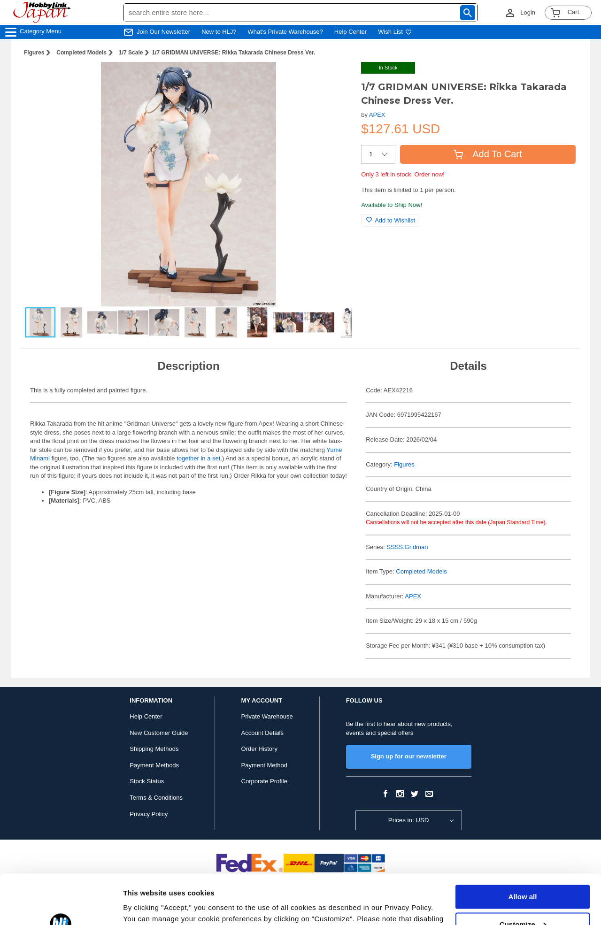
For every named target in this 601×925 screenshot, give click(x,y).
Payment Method (264, 765)
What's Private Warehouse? (285, 31)
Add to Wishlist (390, 220)
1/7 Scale (131, 52)
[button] (335, 79)
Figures (34, 52)
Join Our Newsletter (163, 31)
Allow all (523, 847)
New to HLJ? (218, 31)
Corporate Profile (264, 781)
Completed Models (81, 52)
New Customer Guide (159, 732)
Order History (259, 748)
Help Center (350, 31)
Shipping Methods (154, 748)
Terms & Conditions (156, 797)
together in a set (198, 458)
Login (527, 12)
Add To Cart (488, 154)
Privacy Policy (149, 814)
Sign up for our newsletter (409, 756)
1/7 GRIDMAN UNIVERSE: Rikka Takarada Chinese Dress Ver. (233, 52)
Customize (523, 875)
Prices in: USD (408, 820)
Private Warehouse (267, 716)
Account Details (262, 732)
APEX (377, 114)
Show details (145, 906)
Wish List (395, 31)
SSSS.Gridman (407, 546)
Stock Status (147, 781)
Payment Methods (154, 765)
